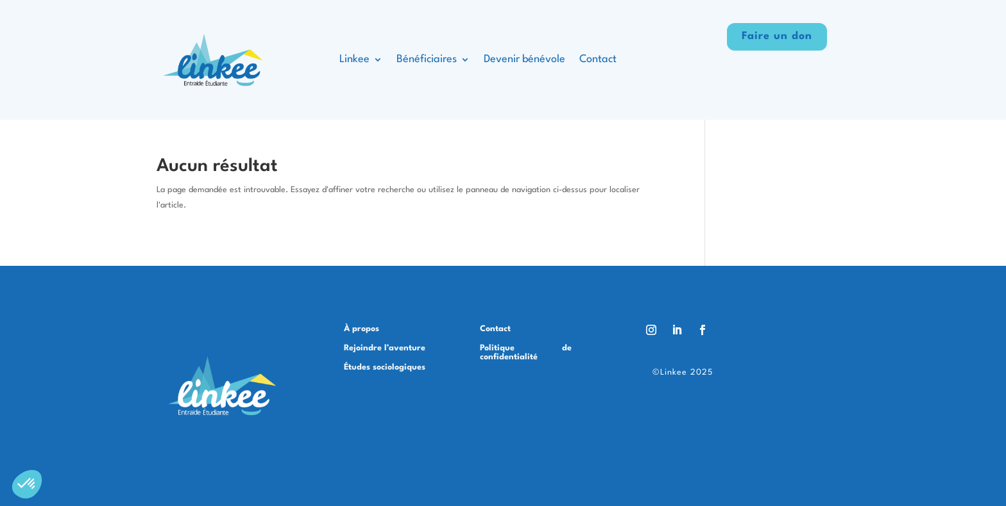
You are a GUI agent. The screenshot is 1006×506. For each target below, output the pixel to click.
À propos (361, 329)
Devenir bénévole (524, 59)
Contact (598, 59)
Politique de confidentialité (526, 352)
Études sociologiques (384, 367)
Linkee (354, 59)
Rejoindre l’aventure (384, 348)
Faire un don (777, 36)
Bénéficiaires (426, 59)
